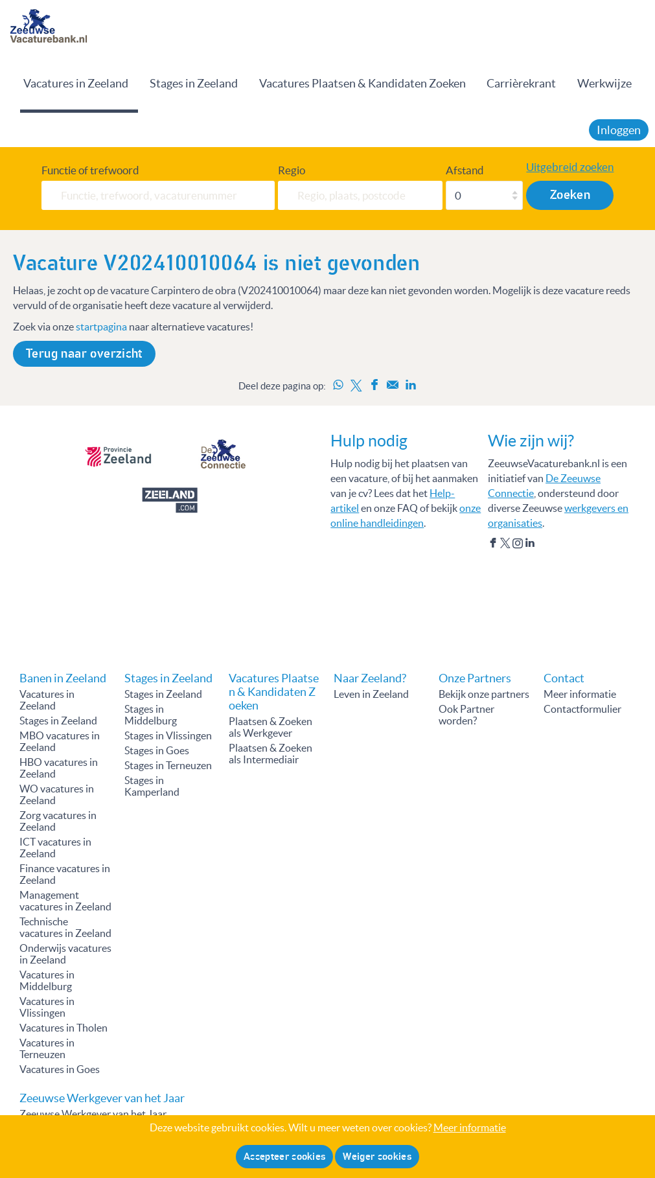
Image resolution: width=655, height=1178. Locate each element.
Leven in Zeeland (371, 694)
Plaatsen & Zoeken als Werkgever (270, 727)
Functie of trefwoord (90, 170)
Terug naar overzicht (84, 354)
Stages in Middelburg (150, 714)
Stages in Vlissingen (168, 735)
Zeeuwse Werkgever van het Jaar (93, 1114)
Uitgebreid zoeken (570, 167)
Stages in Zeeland (194, 83)
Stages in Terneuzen (168, 765)
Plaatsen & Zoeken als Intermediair (270, 753)
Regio (291, 170)
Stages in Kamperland (151, 786)
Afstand (465, 170)
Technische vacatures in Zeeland (65, 927)
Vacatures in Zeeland (75, 83)
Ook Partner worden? (466, 714)
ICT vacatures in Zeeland (55, 847)
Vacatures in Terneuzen (47, 1048)
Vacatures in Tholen (63, 1028)
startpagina (101, 326)
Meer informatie (580, 694)
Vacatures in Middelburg (47, 980)
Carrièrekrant (521, 83)
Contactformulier (582, 709)
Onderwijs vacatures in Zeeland (65, 953)
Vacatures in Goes (59, 1069)
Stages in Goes (156, 750)
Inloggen (619, 130)
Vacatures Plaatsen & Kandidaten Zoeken (362, 83)
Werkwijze (604, 83)
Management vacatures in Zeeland (65, 900)
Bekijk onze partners (484, 694)
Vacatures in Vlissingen (47, 1007)
